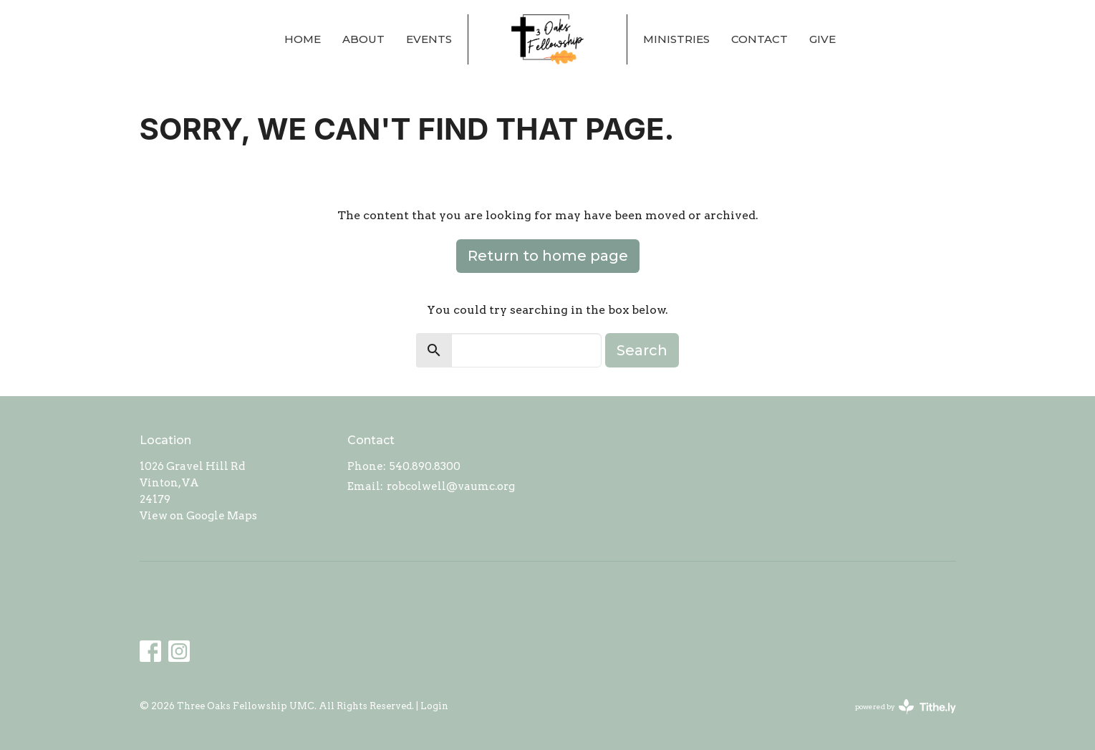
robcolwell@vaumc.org (451, 486)
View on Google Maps (198, 515)
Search (642, 350)
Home (302, 39)
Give (822, 39)
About (363, 39)
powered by (905, 707)
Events (429, 39)
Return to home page (548, 255)
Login (434, 706)
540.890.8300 (425, 466)
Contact (759, 39)
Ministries (676, 39)
